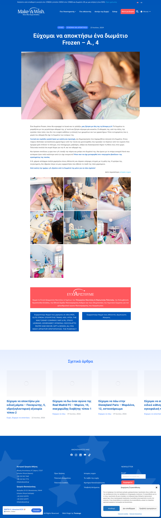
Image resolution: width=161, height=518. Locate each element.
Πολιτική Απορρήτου (135, 514)
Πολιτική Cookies (123, 514)
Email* (123, 473)
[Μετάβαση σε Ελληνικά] (141, 2)
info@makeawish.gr (23, 482)
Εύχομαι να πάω (59, 414)
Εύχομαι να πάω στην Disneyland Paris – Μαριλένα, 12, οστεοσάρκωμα (116, 405)
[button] (156, 487)
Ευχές (9, 417)
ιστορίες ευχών (125, 172)
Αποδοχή (111, 508)
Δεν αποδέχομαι (129, 508)
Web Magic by (71, 513)
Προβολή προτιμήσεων (147, 508)
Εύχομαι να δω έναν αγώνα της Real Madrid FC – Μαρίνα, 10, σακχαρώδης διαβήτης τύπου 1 (72, 405)
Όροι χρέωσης (111, 2)
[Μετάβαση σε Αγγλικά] (138, 2)
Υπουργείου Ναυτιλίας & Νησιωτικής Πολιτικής (95, 300)
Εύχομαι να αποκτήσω (21, 417)
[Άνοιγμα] (71, 455)
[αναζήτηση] (137, 11)
